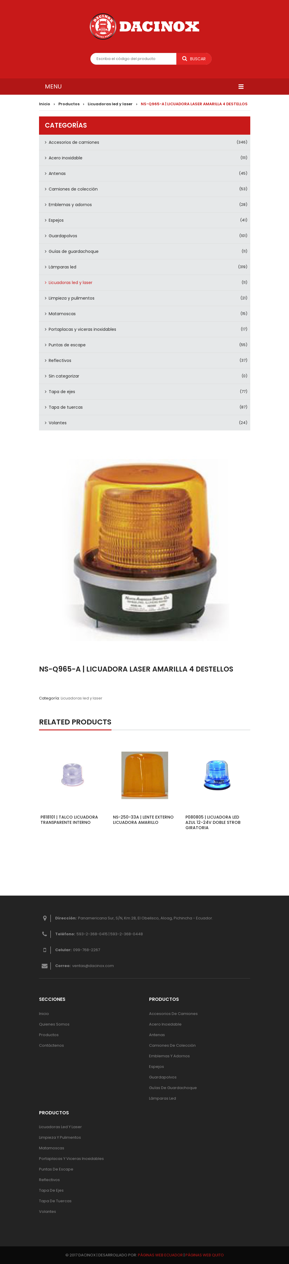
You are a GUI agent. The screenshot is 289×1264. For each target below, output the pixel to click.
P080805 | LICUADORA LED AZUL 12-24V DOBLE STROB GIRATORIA (213, 822)
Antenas (57, 173)
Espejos (56, 220)
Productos (69, 104)
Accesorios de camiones (74, 142)
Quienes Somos (54, 1024)
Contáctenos (51, 1045)
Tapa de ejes (62, 392)
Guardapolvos (63, 236)
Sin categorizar (64, 376)
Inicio (44, 104)
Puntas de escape (67, 345)
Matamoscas (62, 314)
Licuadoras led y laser (110, 104)
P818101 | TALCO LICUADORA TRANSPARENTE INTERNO (69, 819)
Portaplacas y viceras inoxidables (82, 329)
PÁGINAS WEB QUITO (204, 1255)
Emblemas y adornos (70, 205)
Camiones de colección (73, 189)
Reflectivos (60, 360)
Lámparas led (62, 267)
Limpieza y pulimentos (71, 298)
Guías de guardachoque (74, 251)
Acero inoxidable (65, 158)
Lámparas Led (162, 1098)
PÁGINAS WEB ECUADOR (160, 1255)
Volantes (58, 423)
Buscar (194, 59)
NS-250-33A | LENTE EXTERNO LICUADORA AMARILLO (143, 819)
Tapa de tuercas (66, 407)
